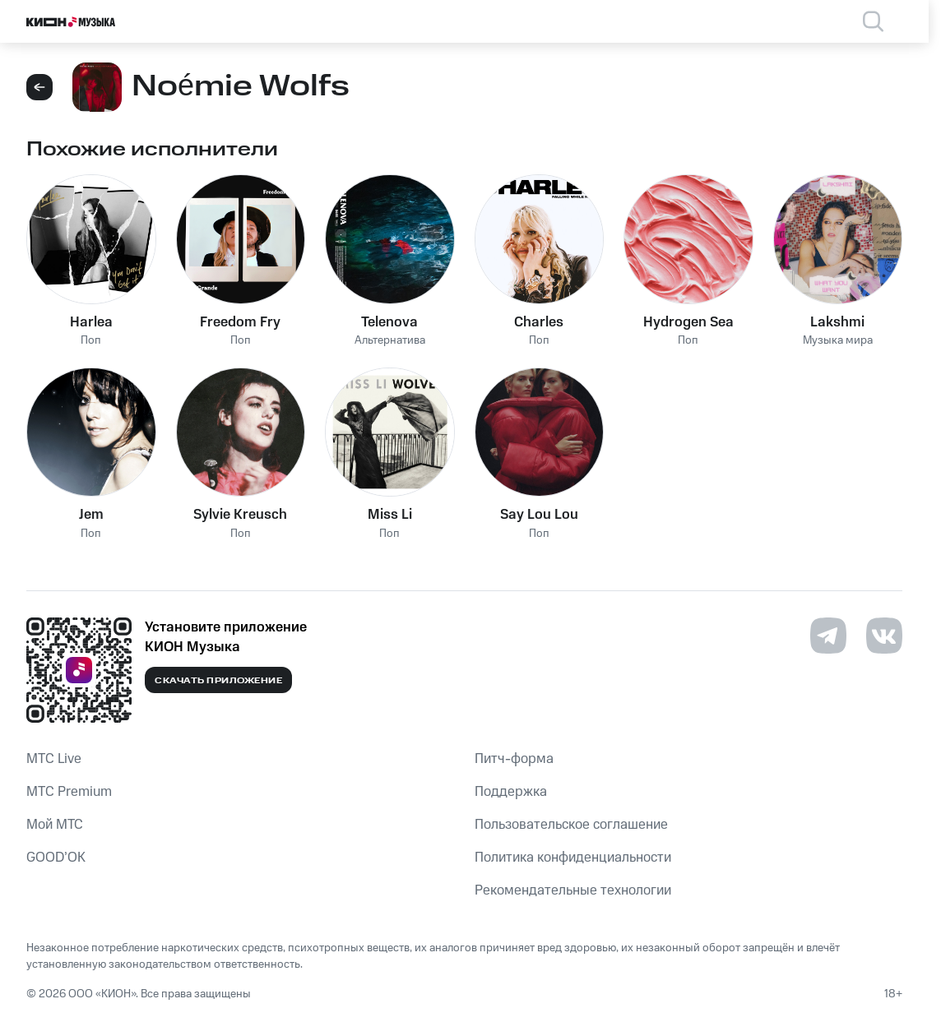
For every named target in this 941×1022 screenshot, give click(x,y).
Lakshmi (837, 322)
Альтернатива (390, 341)
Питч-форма (514, 759)
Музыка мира (838, 341)
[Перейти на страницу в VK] (884, 635)
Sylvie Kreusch (240, 514)
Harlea (91, 322)
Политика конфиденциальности (573, 857)
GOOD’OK (56, 857)
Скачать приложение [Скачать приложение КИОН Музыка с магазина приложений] (218, 681)
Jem (91, 514)
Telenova (389, 322)
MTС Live (53, 759)
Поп (91, 341)
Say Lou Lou (539, 514)
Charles (538, 322)
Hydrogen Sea (688, 322)
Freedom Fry (240, 322)
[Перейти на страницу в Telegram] (828, 635)
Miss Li (390, 514)
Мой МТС (54, 825)
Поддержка (511, 792)
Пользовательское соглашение (571, 825)
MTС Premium (69, 792)
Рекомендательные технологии (573, 890)
